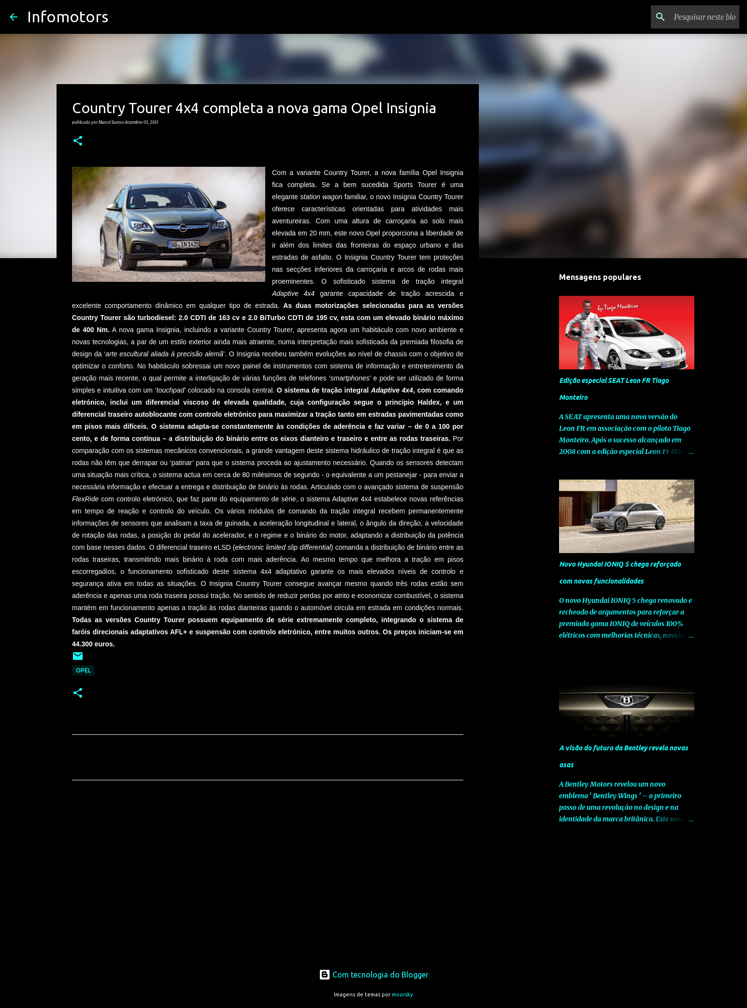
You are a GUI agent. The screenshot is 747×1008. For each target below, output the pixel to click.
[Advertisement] (268, 878)
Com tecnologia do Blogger (374, 974)
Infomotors (67, 16)
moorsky (402, 994)
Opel (83, 670)
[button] (78, 141)
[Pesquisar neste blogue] (688, 17)
